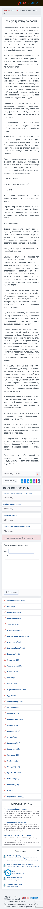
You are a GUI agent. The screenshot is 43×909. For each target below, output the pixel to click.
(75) (14, 624)
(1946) (13, 654)
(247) (15, 701)
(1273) (15, 719)
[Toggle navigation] (5, 3)
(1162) (13, 767)
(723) (13, 707)
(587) (13, 743)
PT (36, 481)
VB (34, 481)
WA (31, 481)
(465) (11, 696)
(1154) (14, 773)
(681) (14, 666)
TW (28, 481)
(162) (13, 731)
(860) (18, 636)
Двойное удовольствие (12, 504)
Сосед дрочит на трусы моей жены (16, 526)
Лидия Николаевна (10, 515)
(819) (13, 785)
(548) (12, 737)
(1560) (12, 672)
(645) (14, 642)
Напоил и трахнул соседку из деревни (17, 493)
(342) (13, 713)
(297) (13, 749)
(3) (15, 796)
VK (39, 481)
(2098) (12, 725)
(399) (13, 660)
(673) (16, 690)
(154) (13, 755)
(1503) (16, 601)
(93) (14, 618)
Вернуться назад (10, 481)
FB (25, 481)
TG (22, 481)
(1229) (16, 648)
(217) (12, 678)
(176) (14, 612)
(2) (10, 791)
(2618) (12, 684)
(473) (13, 779)
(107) (15, 630)
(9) (11, 606)
